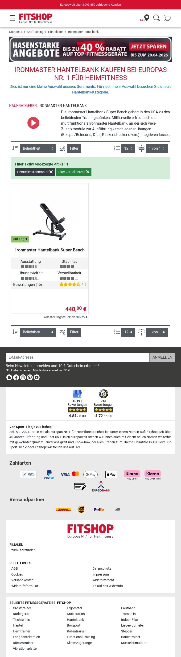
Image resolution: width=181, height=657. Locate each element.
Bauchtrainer (130, 624)
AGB (14, 555)
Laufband (128, 595)
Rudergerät (21, 600)
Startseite (15, 32)
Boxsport (73, 612)
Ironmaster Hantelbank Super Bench (50, 236)
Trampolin (128, 600)
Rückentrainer (23, 629)
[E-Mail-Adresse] (78, 343)
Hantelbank (55, 32)
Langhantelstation (26, 624)
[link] (9, 364)
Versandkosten (22, 567)
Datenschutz (101, 555)
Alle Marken (21, 645)
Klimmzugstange (79, 629)
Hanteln (19, 612)
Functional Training (81, 624)
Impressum (100, 561)
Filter (74, 134)
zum (23, 536)
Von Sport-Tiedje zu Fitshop (30, 413)
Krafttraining (35, 32)
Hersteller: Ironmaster (35, 158)
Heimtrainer (21, 618)
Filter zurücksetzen (73, 158)
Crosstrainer (22, 595)
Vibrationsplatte (25, 635)
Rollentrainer (76, 618)
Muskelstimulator (134, 629)
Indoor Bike (129, 606)
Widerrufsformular (24, 572)
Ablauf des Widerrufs (107, 572)
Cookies (17, 561)
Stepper (126, 618)
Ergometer (74, 595)
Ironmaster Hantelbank (83, 32)
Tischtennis (21, 606)
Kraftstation (76, 600)
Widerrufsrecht (103, 567)
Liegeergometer (132, 612)
